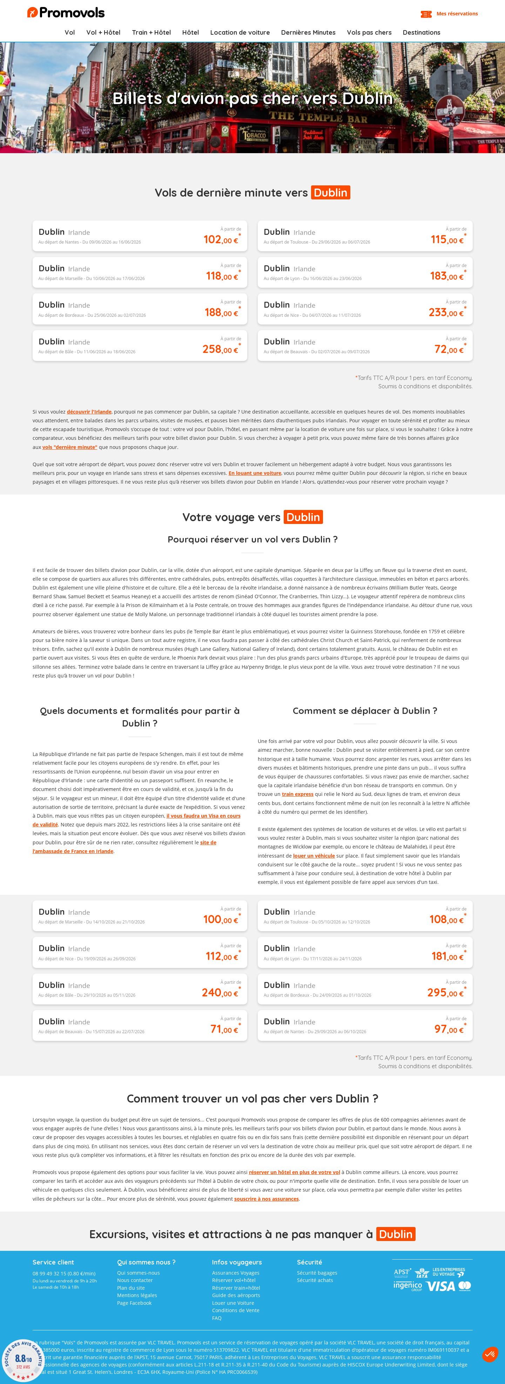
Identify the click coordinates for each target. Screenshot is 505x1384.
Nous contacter (135, 1280)
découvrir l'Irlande (89, 411)
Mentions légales (137, 1295)
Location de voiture (240, 32)
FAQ (217, 1318)
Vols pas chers (369, 32)
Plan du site (131, 1287)
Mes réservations (457, 13)
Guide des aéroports (236, 1295)
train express (298, 794)
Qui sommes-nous (138, 1272)
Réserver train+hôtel (236, 1287)
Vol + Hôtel (103, 32)
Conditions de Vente (236, 1310)
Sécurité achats (315, 1280)
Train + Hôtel (151, 32)
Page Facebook (134, 1303)
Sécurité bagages (317, 1272)
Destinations (421, 32)
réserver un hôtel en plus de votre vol (294, 1172)
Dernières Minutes (308, 32)
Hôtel (190, 32)
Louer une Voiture (233, 1303)
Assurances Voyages (236, 1272)
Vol (70, 32)
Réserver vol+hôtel (234, 1280)
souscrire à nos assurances (266, 1198)
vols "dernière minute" (69, 447)
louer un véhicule (314, 855)
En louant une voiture (255, 473)
